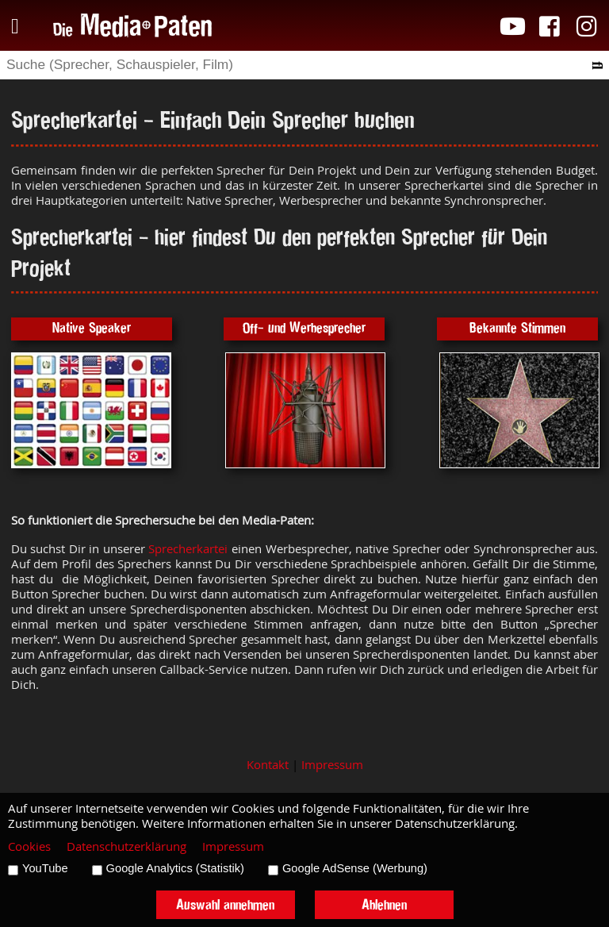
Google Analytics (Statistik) (175, 868)
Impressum (332, 764)
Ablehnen (384, 904)
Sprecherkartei (188, 548)
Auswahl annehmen (225, 904)
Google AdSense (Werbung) (354, 868)
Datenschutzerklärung (126, 846)
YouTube (45, 868)
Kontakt (268, 764)
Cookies (29, 846)
